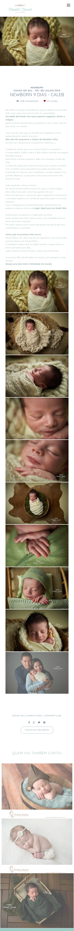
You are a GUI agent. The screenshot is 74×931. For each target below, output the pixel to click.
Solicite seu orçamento (37, 730)
